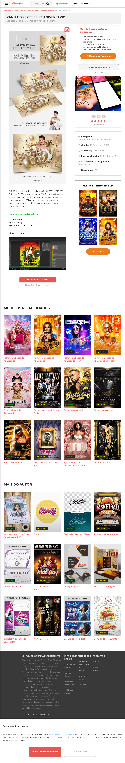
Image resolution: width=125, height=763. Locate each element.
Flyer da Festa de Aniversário (12, 411)
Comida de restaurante (105, 639)
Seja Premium (98, 251)
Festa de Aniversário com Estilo (47, 411)
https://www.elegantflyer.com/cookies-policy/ (44, 737)
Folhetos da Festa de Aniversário (94, 139)
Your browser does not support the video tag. (98, 93)
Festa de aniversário (74, 410)
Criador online (96, 668)
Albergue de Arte (72, 586)
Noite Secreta (41, 639)
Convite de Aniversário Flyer (45, 464)
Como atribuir (85, 164)
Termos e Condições (68, 674)
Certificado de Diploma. (16, 586)
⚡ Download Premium (98, 56)
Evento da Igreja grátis (75, 639)
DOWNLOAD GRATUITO (37, 279)
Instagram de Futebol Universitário (15, 640)
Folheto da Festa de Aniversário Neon (74, 359)
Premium (89, 4)
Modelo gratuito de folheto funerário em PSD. (17, 536)
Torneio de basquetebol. (106, 534)
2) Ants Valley (15, 222)
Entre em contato (83, 677)
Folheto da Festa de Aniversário (14, 359)
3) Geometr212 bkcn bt (20, 225)
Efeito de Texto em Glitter (77, 534)
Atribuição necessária (37, 285)
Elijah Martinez (96, 150)
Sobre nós (83, 684)
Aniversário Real (102, 462)
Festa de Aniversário (14, 462)
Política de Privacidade (69, 683)
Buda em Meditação (104, 586)
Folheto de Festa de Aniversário (44, 359)
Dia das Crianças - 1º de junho (45, 588)
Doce (36, 534)
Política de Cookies (68, 691)
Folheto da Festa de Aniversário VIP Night (104, 359)
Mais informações (109, 156)
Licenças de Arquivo (69, 665)
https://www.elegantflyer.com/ (60, 734)
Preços (96, 661)
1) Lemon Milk (15, 219)
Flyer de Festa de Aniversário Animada (74, 464)
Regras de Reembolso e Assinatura (84, 665)
